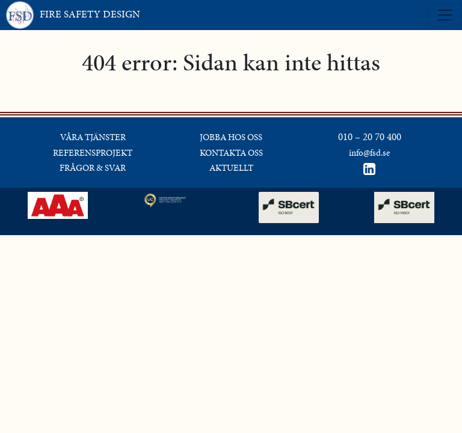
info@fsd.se (369, 153)
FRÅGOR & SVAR (93, 168)
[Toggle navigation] (445, 15)
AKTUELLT (231, 168)
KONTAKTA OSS (231, 153)
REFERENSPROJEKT (92, 153)
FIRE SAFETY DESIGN (73, 15)
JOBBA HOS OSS (231, 137)
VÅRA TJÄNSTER (93, 137)
